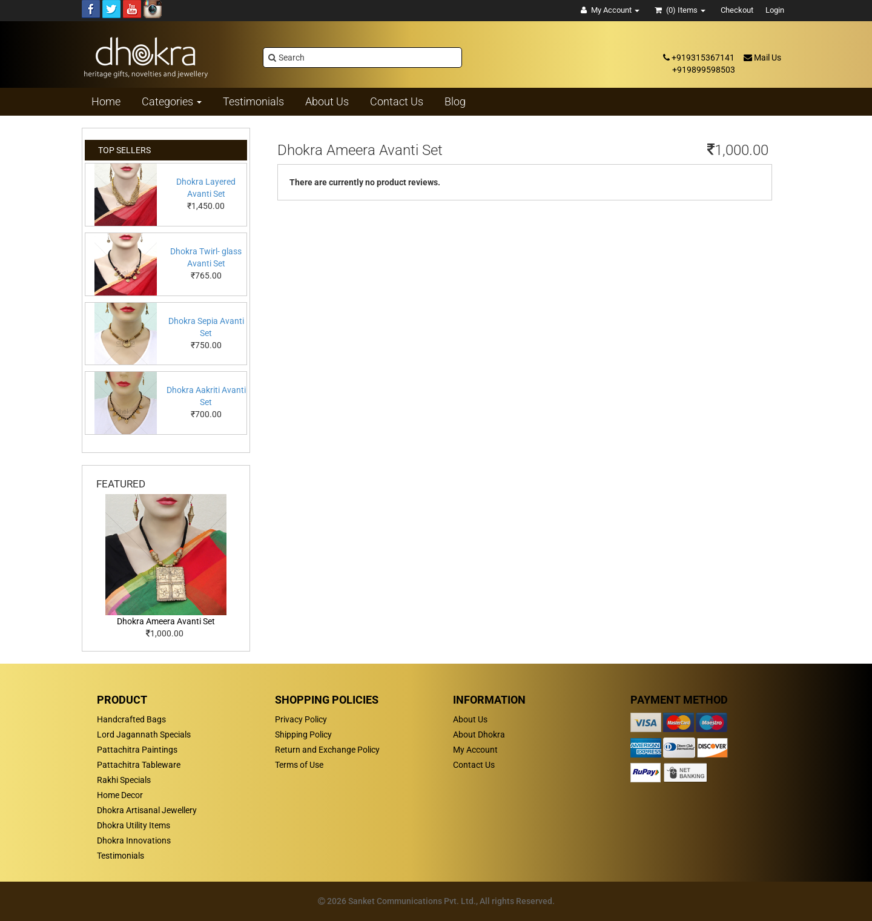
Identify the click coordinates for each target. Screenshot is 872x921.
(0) (680, 10)
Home (106, 101)
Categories (172, 101)
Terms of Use (299, 765)
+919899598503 (703, 69)
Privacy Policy (301, 719)
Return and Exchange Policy (327, 749)
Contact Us (474, 765)
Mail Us (762, 57)
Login (774, 10)
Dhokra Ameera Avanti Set (166, 621)
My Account (475, 749)
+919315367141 (699, 57)
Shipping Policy (303, 734)
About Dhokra (479, 734)
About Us (470, 719)
